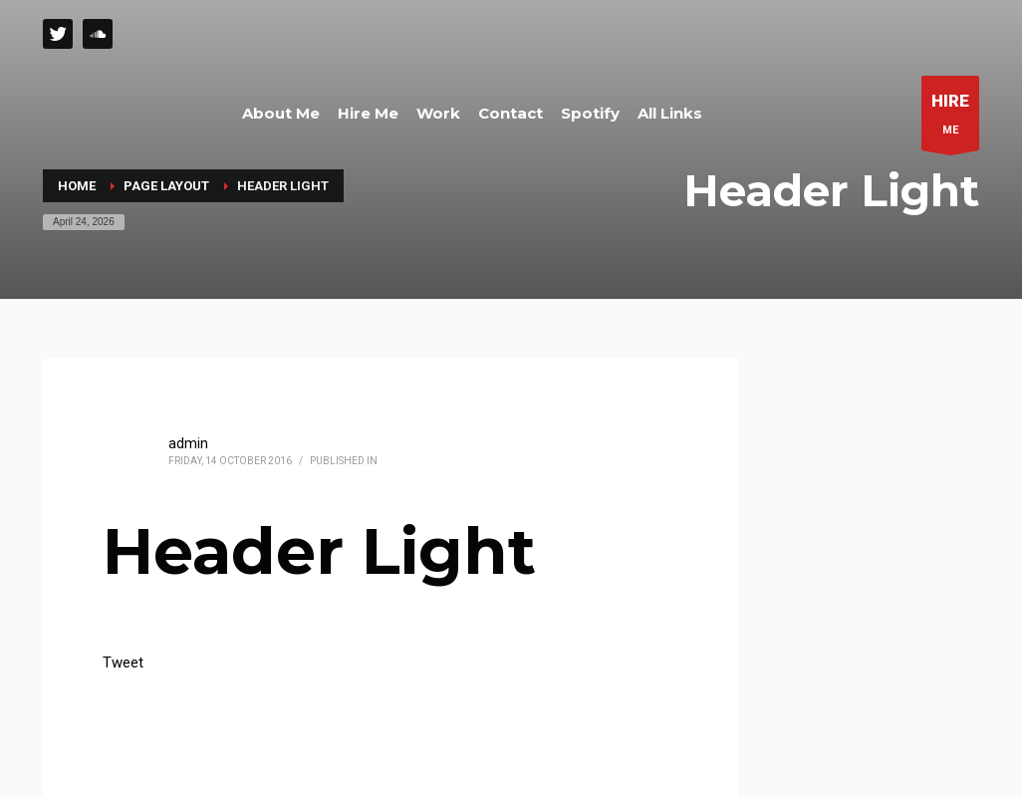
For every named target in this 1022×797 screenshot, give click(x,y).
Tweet (123, 662)
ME (950, 118)
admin (188, 443)
